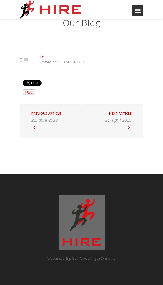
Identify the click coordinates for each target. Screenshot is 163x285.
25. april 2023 (69, 62)
